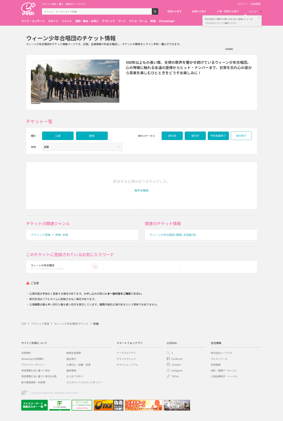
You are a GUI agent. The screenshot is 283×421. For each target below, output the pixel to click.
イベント (67, 21)
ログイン (242, 3)
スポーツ (53, 21)
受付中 (195, 136)
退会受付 (71, 358)
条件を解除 (142, 190)
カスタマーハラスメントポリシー (84, 382)
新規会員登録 (73, 352)
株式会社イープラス (221, 352)
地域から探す (174, 11)
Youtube (176, 364)
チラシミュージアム (127, 364)
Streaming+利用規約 (32, 358)
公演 (57, 136)
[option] (75, 82)
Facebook (177, 358)
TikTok (175, 376)
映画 (153, 21)
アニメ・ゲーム (138, 21)
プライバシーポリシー (33, 364)
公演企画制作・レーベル (224, 376)
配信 (91, 136)
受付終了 (241, 136)
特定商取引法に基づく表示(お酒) (39, 376)
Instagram (177, 370)
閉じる (259, 17)
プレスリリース (219, 358)
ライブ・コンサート (33, 21)
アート (122, 21)
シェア (238, 49)
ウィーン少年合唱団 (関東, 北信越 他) (173, 235)
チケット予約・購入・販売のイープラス (63, 4)
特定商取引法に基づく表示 (35, 370)
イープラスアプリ (126, 352)
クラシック (108, 21)
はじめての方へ (74, 376)
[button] (141, 190)
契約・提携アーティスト (224, 370)
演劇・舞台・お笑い (87, 21)
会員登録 (255, 3)
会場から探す (199, 11)
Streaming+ (167, 21)
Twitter (246, 49)
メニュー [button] (253, 11)
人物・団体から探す (228, 11)
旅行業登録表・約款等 (33, 382)
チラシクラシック (126, 358)
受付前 (172, 136)
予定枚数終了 (218, 136)
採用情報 (215, 364)
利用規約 (26, 352)
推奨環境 (71, 370)
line (254, 49)
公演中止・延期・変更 (78, 364)
